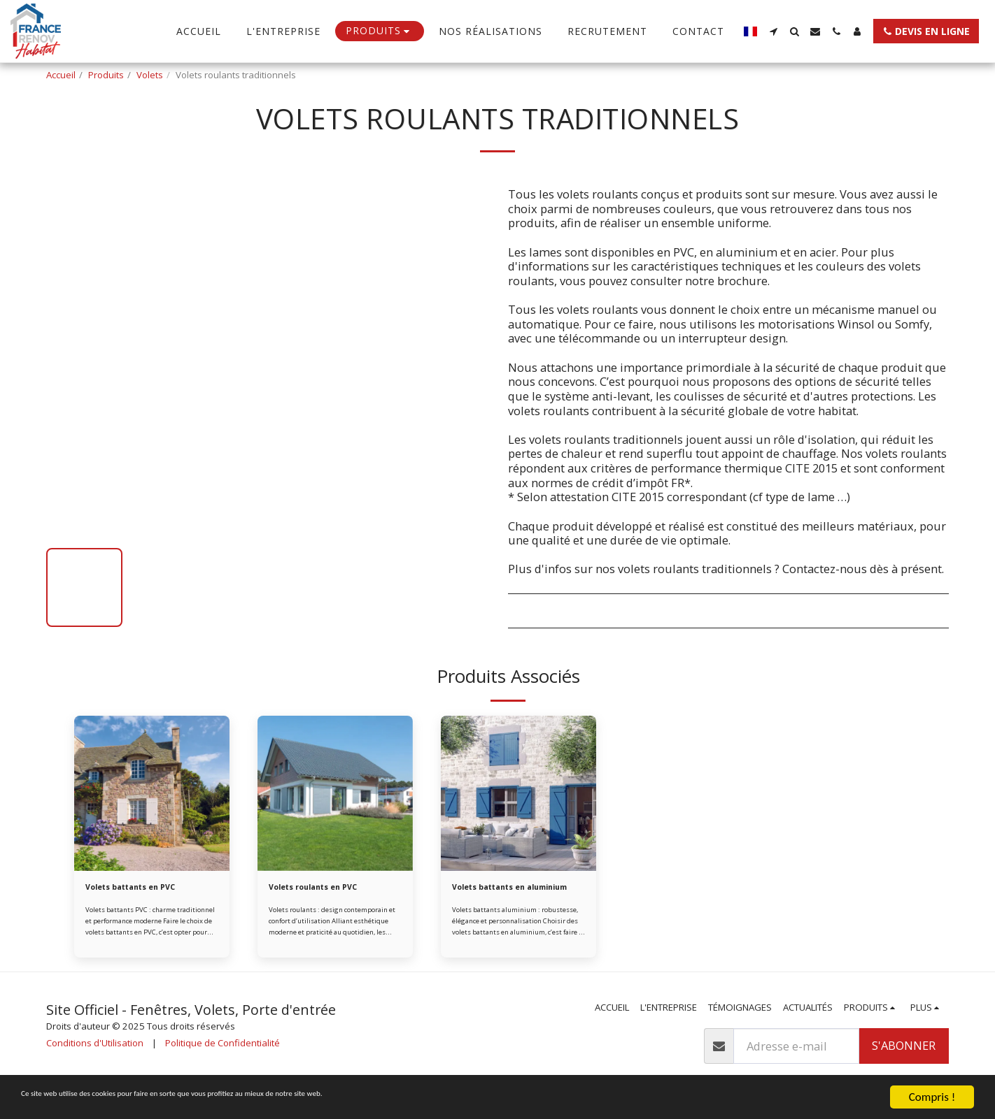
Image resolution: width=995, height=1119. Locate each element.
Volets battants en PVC (140, 888)
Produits (106, 74)
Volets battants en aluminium (497, 895)
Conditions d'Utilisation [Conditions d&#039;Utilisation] (94, 1059)
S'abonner (904, 1062)
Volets (149, 74)
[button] (773, 31)
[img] (152, 793)
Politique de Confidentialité (222, 1059)
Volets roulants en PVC (323, 888)
